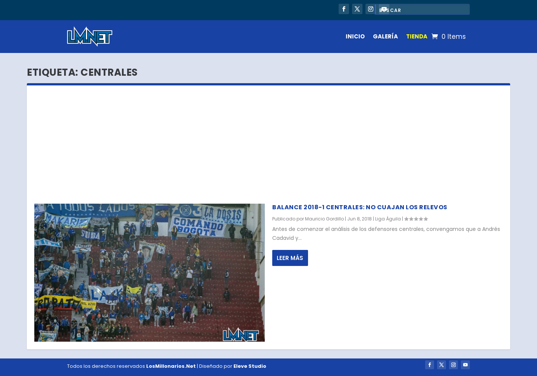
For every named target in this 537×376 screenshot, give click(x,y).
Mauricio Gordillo (324, 219)
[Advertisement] (268, 141)
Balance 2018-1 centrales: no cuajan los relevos (360, 207)
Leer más (290, 258)
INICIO (355, 36)
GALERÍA (385, 36)
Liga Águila (388, 219)
